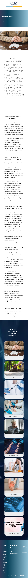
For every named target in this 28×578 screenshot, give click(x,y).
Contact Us (24, 552)
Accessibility (25, 550)
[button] (25, 2)
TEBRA (22, 575)
